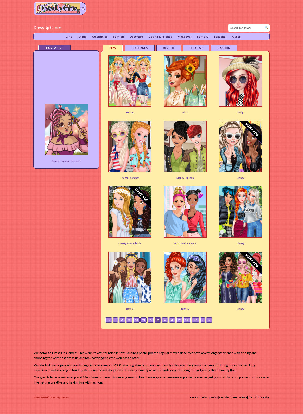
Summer (134, 177)
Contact (195, 397)
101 (195, 320)
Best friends (134, 243)
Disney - (181, 177)
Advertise (263, 397)
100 (187, 320)
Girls (185, 112)
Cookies (224, 397)
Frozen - (125, 177)
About (252, 397)
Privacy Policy (210, 397)
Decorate (136, 36)
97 (165, 320)
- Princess (75, 161)
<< (108, 320)
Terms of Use (239, 397)
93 (136, 320)
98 (172, 320)
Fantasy (65, 161)
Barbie (129, 112)
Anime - (56, 161)
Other (236, 36)
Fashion (118, 36)
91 (122, 320)
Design (240, 112)
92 (129, 320)
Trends (190, 177)
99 (179, 320)
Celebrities (100, 36)
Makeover (185, 36)
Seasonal (220, 36)
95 (150, 320)
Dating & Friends (160, 36)
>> (209, 320)
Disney (240, 177)
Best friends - (181, 243)
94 (143, 320)
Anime (82, 36)
